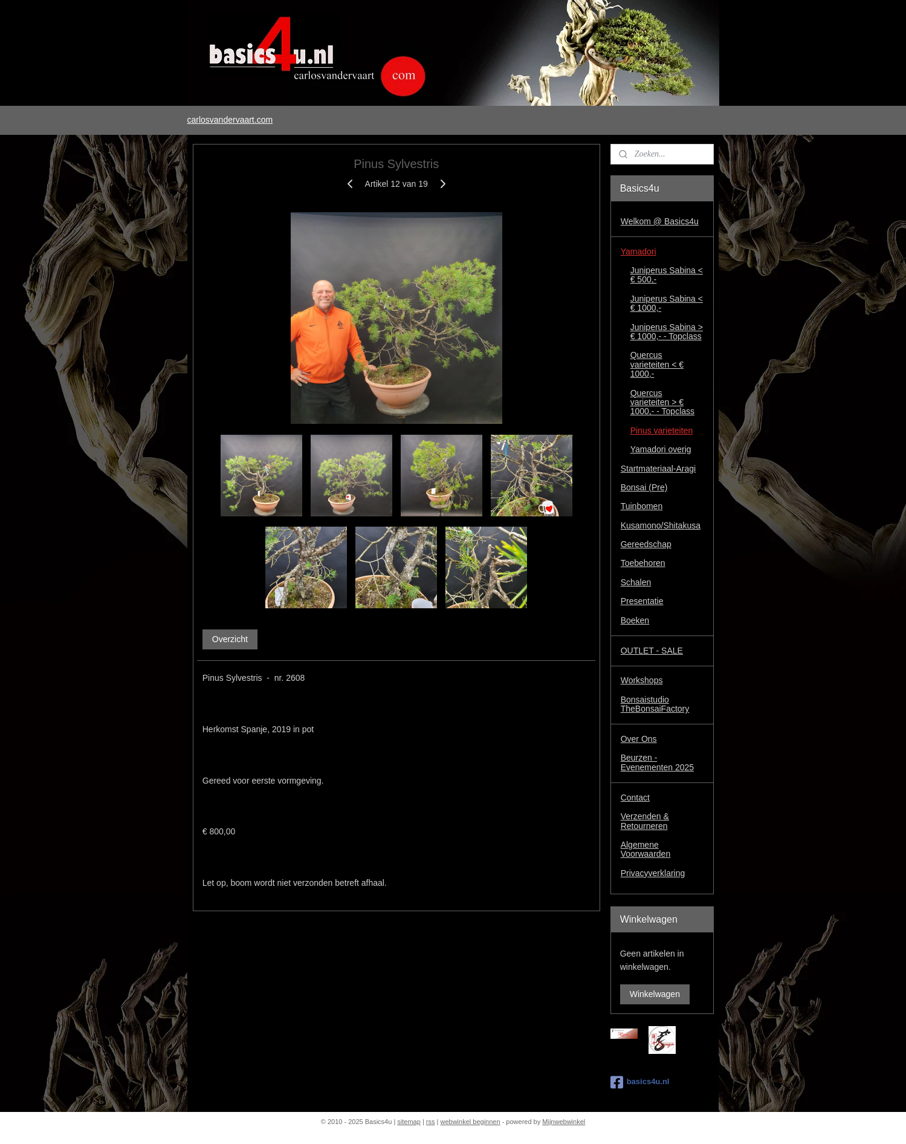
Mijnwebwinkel (563, 1121)
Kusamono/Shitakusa (661, 525)
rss (430, 1121)
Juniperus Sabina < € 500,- (666, 274)
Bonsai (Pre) (644, 487)
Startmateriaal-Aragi (658, 468)
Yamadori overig (660, 449)
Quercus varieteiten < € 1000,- (657, 364)
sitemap (409, 1121)
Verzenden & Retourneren (645, 820)
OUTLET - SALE (652, 650)
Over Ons (639, 739)
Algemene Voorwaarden (646, 849)
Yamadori (638, 251)
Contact (635, 797)
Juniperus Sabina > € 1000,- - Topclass (666, 331)
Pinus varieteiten (661, 430)
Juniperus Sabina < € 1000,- (666, 303)
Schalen (636, 582)
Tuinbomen (642, 506)
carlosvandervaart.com (230, 120)
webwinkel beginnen (470, 1121)
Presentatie (642, 601)
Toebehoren (643, 563)
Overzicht (229, 639)
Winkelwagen (655, 994)
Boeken (635, 620)
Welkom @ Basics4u (660, 221)
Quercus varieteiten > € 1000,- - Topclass (662, 402)
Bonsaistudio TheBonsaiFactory (655, 704)
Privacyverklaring (653, 873)
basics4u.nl (640, 1082)
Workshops (642, 680)
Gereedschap (646, 544)
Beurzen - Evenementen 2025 (657, 762)
